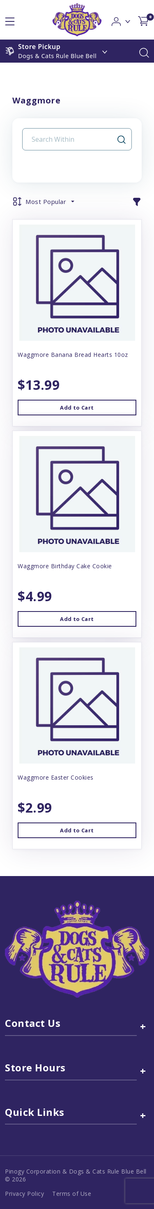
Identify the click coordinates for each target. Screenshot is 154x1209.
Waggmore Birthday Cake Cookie (65, 566)
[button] (121, 19)
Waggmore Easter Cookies (56, 777)
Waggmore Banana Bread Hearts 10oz (73, 354)
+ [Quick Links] (143, 1115)
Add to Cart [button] (77, 407)
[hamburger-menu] (10, 19)
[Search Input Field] (72, 139)
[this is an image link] (77, 948)
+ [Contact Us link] (143, 1026)
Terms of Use (71, 1193)
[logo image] (77, 20)
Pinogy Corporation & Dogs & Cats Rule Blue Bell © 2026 (76, 1175)
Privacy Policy (24, 1193)
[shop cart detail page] (143, 19)
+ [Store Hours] (143, 1071)
